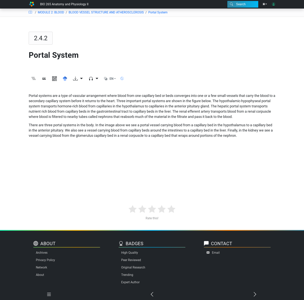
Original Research (133, 267)
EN (111, 79)
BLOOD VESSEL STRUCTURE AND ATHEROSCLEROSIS (106, 12)
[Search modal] (242, 4)
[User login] (273, 4)
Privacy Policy (45, 260)
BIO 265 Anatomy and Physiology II (64, 4)
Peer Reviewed (131, 260)
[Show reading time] (122, 78)
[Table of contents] (30, 12)
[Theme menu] (264, 4)
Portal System (158, 12)
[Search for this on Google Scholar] (65, 79)
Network (41, 267)
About (40, 275)
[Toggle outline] (33, 79)
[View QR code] (54, 79)
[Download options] (78, 79)
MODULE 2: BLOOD (51, 12)
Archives (42, 252)
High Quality (129, 252)
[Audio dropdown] (93, 79)
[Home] (31, 4)
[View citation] (44, 79)
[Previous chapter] (152, 294)
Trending (127, 275)
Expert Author (130, 282)
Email (216, 252)
